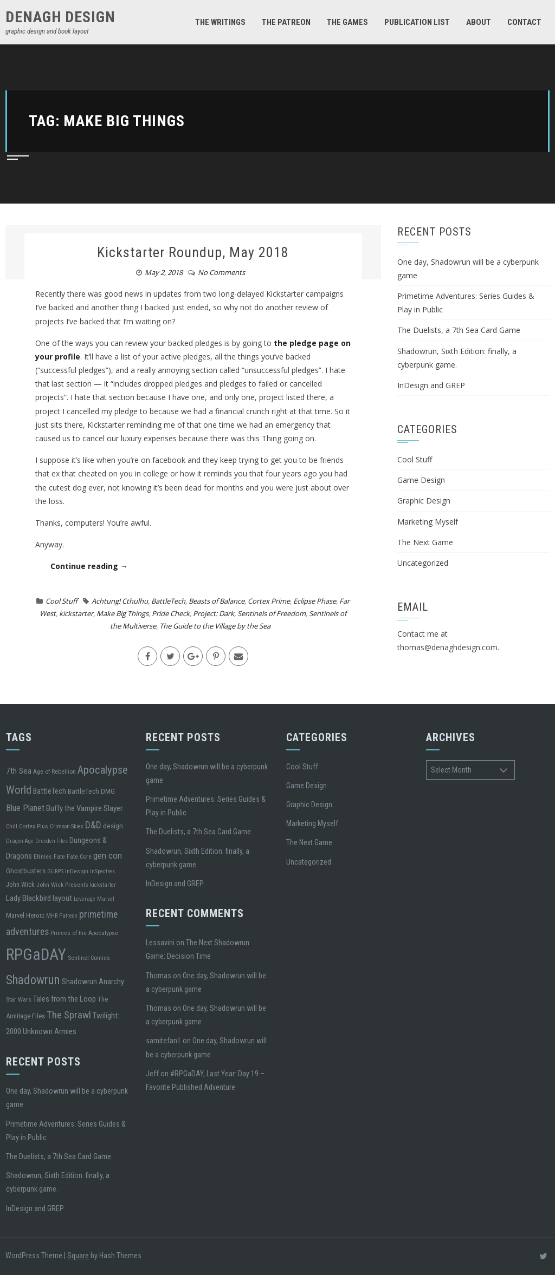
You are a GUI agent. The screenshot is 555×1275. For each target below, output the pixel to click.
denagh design (60, 17)
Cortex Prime (269, 601)
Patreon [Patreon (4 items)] (68, 915)
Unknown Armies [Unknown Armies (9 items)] (49, 1031)
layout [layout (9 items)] (62, 898)
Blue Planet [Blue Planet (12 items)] (25, 808)
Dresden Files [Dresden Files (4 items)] (51, 841)
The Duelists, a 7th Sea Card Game (458, 330)
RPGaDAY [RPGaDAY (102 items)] (36, 954)
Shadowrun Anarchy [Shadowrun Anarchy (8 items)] (93, 981)
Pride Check (171, 613)
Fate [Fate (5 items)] (59, 856)
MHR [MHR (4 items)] (51, 915)
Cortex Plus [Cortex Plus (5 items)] (33, 826)
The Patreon (286, 22)
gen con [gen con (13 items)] (107, 855)
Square (78, 1255)
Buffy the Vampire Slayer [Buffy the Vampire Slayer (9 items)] (84, 808)
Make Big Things (122, 613)
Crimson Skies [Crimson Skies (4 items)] (66, 826)
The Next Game (425, 542)
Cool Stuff (62, 601)
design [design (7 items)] (113, 825)
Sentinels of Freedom (271, 613)
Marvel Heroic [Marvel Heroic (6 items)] (25, 915)
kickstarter (76, 613)
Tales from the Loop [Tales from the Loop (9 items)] (64, 999)
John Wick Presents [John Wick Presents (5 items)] (62, 884)
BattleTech (168, 601)
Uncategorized (422, 563)
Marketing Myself (427, 521)
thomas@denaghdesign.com (447, 647)
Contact (524, 22)
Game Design (421, 480)
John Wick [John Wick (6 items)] (20, 884)
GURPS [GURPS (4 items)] (55, 871)
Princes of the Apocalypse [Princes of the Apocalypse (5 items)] (84, 933)
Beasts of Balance (216, 601)
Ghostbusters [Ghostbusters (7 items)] (26, 870)
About (478, 22)
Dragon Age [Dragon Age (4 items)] (20, 841)
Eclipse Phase (314, 601)
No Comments (221, 272)
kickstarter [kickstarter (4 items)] (103, 884)
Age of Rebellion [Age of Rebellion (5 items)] (54, 771)
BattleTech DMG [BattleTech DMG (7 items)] (91, 791)
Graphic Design (423, 500)
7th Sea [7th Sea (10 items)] (18, 771)
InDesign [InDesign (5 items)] (76, 871)
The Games (347, 22)
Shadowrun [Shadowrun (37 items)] (33, 980)
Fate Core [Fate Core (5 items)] (79, 856)
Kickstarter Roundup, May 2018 (193, 252)
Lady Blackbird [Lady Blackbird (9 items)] (28, 898)
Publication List (417, 22)
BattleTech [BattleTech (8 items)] (49, 791)
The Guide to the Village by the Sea (214, 626)
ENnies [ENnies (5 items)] (43, 856)
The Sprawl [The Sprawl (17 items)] (69, 1015)
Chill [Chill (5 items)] (11, 826)
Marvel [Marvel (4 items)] (105, 899)
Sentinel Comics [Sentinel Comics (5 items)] (89, 958)
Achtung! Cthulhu (120, 601)
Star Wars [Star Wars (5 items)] (18, 999)
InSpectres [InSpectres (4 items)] (102, 871)
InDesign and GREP (431, 385)
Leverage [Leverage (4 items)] (84, 899)
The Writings (220, 22)
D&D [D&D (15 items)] (93, 825)
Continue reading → (89, 566)
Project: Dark (213, 613)
